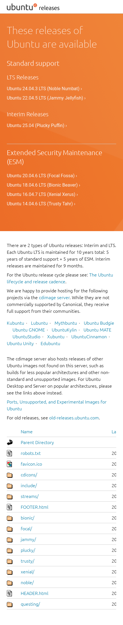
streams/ (30, 496)
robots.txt (31, 453)
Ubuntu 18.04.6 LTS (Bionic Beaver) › (43, 185)
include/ (29, 485)
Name (27, 431)
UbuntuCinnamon (89, 336)
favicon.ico (31, 463)
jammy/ (28, 539)
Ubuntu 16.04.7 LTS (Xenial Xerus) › (42, 194)
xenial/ (27, 571)
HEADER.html (34, 593)
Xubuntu (55, 336)
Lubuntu (39, 323)
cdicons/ (29, 474)
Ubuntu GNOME (28, 329)
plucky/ (28, 550)
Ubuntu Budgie (99, 323)
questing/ (30, 604)
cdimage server (54, 297)
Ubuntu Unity (20, 343)
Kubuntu (15, 323)
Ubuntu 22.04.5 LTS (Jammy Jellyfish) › (46, 98)
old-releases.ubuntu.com (74, 417)
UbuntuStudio (26, 336)
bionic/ (27, 517)
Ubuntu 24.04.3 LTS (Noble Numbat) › (44, 88)
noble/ (27, 582)
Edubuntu (50, 343)
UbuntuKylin (64, 329)
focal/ (26, 528)
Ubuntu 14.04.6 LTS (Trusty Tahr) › (41, 203)
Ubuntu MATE (97, 329)
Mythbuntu (66, 323)
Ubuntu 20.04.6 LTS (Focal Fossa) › (42, 175)
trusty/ (27, 560)
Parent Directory (37, 442)
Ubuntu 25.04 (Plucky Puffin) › (37, 125)
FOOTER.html (34, 507)
